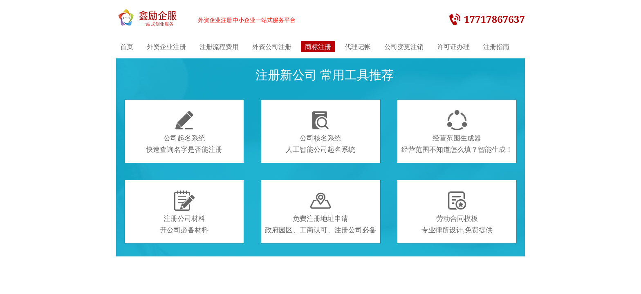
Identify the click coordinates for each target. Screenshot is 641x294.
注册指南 (496, 46)
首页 (126, 46)
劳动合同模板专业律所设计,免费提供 (457, 212)
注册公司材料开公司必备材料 (184, 212)
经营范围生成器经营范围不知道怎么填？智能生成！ (457, 132)
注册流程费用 (219, 46)
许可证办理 (453, 46)
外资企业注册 (166, 46)
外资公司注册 (271, 46)
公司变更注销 (404, 46)
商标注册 (318, 46)
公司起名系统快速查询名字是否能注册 (184, 132)
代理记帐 (358, 46)
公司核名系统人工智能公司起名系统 (320, 132)
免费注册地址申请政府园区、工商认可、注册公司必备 (320, 212)
